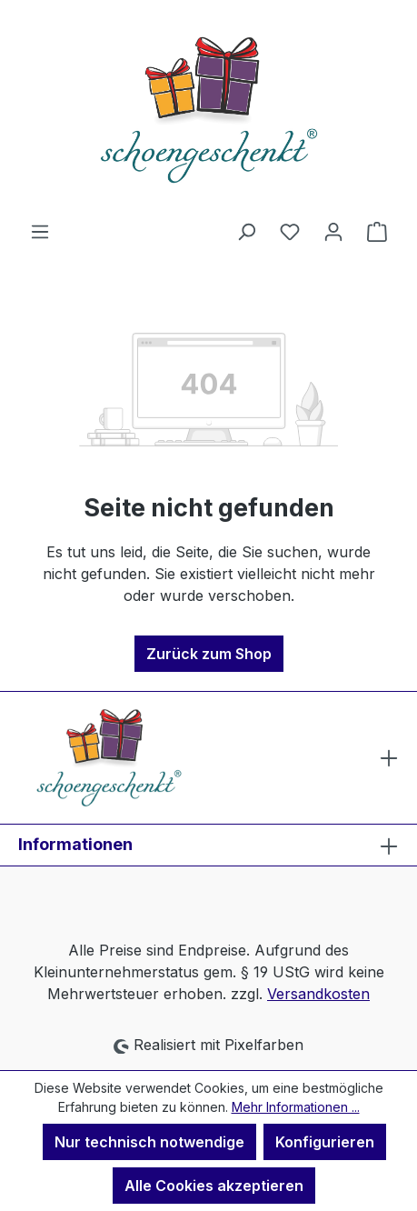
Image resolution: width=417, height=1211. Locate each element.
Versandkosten (318, 994)
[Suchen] (246, 231)
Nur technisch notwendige (149, 1142)
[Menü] (40, 231)
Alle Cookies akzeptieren (213, 1185)
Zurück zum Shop (209, 654)
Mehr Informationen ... (296, 1107)
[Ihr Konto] (333, 231)
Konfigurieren (324, 1142)
